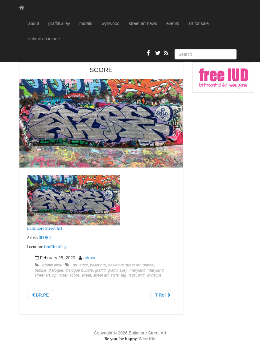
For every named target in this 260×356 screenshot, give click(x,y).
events (172, 23)
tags (132, 275)
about (33, 23)
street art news (143, 23)
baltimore (98, 265)
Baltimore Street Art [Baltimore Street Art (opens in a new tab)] (44, 228)
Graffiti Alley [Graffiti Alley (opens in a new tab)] (55, 246)
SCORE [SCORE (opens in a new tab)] (45, 237)
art (75, 265)
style (115, 275)
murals (85, 23)
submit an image (44, 38)
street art (101, 275)
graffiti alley (59, 23)
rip (54, 275)
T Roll (163, 295)
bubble (41, 270)
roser (63, 275)
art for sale (198, 23)
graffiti (100, 270)
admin (89, 257)
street (86, 275)
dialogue (55, 270)
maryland (138, 270)
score (74, 275)
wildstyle (154, 275)
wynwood (110, 23)
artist (83, 265)
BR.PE (40, 295)
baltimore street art (124, 265)
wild (141, 275)
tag (123, 275)
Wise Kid (147, 339)
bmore (148, 265)
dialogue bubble (79, 270)
